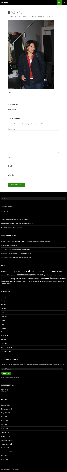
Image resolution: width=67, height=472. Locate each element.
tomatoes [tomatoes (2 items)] (61, 281)
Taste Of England (6, 347)
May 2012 (4, 459)
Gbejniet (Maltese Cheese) (22, 257)
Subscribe (6, 373)
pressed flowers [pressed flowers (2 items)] (20, 281)
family (3, 324)
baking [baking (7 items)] (11, 271)
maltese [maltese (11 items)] (50, 278)
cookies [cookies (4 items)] (20, 274)
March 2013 (5, 428)
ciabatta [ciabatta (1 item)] (14, 275)
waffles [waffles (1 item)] (9, 283)
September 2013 (6, 409)
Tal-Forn (4, 2)
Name (10, 157)
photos (3, 340)
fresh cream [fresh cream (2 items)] (58, 275)
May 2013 (4, 421)
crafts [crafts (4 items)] (33, 274)
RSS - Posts (4, 390)
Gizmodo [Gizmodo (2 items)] (24, 279)
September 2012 (6, 452)
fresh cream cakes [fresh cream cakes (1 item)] (5, 278)
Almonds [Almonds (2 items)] (4, 272)
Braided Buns (5, 212)
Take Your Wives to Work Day (43, 16)
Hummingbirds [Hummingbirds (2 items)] (33, 279)
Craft (3, 312)
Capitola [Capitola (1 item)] (47, 272)
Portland (4, 343)
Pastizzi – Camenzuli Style (22, 253)
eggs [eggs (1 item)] (44, 275)
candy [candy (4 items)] (41, 271)
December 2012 (6, 440)
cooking (3, 308)
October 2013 (5, 405)
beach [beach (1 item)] (21, 272)
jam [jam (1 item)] (39, 278)
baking (3, 297)
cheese (3, 305)
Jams (2, 332)
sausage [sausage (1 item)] (52, 281)
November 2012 (6, 444)
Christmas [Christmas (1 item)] (9, 275)
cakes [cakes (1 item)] (37, 272)
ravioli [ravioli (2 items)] (35, 281)
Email (10, 166)
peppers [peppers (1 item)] (7, 281)
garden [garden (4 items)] (17, 278)
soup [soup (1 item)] (56, 281)
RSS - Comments (6, 392)
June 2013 (4, 417)
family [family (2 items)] (51, 275)
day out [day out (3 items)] (40, 275)
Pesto (3, 216)
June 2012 (4, 456)
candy (3, 301)
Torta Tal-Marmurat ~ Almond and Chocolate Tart (17, 223)
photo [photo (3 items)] (12, 281)
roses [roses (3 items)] (47, 281)
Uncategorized (6, 351)
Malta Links (5, 336)
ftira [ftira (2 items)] (12, 279)
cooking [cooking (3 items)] (27, 275)
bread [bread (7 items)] (26, 271)
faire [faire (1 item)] (47, 275)
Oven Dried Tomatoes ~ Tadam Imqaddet (14, 220)
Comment (12, 129)
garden (3, 328)
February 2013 (6, 432)
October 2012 (5, 448)
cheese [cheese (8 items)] (54, 271)
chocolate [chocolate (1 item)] (3, 275)
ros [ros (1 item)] (44, 281)
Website (11, 175)
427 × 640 (27, 16)
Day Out (4, 316)
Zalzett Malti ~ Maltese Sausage (11, 227)
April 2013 (4, 424)
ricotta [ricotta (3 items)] (40, 281)
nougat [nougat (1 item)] (3, 281)
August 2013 (5, 413)
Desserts (4, 320)
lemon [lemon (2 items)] (43, 279)
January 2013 (5, 436)
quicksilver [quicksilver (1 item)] (29, 281)
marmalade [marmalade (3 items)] (61, 278)
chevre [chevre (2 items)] (60, 272)
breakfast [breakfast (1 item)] (32, 272)
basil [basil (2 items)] (17, 272)
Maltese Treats (12, 245)
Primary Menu (64, 2)
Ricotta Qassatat (44, 241)
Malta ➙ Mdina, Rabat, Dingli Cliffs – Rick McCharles (19, 241)
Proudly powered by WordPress (10, 469)
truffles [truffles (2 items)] (3, 283)
